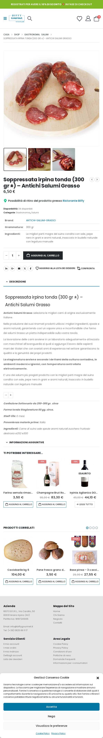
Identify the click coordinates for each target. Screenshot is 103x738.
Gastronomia (23, 212)
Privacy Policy (58, 733)
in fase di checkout (66, 4)
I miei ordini (9, 647)
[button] (98, 677)
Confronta (88, 268)
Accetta (51, 707)
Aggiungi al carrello (45, 255)
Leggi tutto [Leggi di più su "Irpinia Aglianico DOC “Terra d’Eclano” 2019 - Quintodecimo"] (86, 504)
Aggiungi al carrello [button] (20, 504)
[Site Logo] (17, 18)
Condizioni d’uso (62, 651)
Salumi (35, 212)
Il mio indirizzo (11, 651)
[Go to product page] (18, 473)
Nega (51, 716)
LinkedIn (6, 268)
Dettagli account (12, 655)
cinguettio (25, 268)
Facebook (30, 268)
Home (56, 611)
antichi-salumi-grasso (41, 220)
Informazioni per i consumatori (70, 663)
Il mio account (11, 644)
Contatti (57, 622)
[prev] (92, 179)
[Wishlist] (79, 18)
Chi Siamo (59, 615)
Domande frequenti (64, 659)
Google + (12, 268)
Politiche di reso (62, 655)
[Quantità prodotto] (12, 255)
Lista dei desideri (12, 659)
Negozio (58, 618)
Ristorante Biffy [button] (73, 201)
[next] (97, 179)
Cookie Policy (43, 733)
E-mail (19, 268)
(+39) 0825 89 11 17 (18, 630)
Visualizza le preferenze (51, 726)
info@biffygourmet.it (21, 626)
